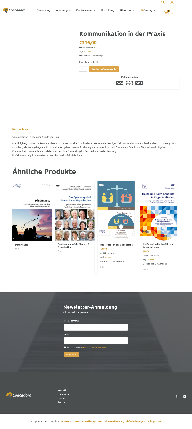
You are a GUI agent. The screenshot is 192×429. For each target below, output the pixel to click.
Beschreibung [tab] (20, 129)
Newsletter (64, 394)
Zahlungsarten (153, 421)
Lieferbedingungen (136, 421)
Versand (87, 51)
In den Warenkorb (104, 69)
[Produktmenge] (83, 69)
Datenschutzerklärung (86, 421)
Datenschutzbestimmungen (94, 348)
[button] (63, 10)
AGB (101, 421)
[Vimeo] (184, 396)
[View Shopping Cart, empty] (169, 12)
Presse (61, 402)
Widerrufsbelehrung (115, 421)
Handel (61, 398)
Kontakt (62, 390)
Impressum (66, 421)
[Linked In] (177, 396)
